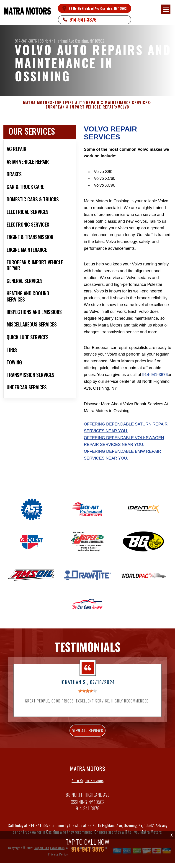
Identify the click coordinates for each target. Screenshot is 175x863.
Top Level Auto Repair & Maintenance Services (102, 103)
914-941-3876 (83, 19)
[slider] (87, 700)
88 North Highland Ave (57, 41)
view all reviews (87, 740)
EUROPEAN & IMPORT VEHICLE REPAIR (81, 107)
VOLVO (123, 107)
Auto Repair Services (87, 790)
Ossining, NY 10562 (89, 41)
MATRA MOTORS (37, 103)
